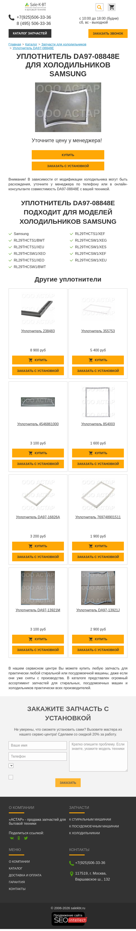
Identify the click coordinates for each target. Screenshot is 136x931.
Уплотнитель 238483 (38, 331)
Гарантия (17, 884)
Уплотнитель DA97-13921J (98, 611)
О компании (19, 863)
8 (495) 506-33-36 (34, 23)
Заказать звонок (108, 33)
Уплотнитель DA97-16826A (38, 518)
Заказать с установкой (68, 165)
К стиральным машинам (90, 821)
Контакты (17, 891)
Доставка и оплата (25, 877)
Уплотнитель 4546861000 (38, 424)
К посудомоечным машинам (94, 828)
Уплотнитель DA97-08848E (33, 47)
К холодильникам (84, 835)
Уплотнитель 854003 (98, 424)
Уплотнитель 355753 (98, 331)
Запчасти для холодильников (63, 44)
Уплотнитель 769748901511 (98, 518)
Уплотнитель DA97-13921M (38, 611)
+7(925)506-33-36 (34, 17)
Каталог (31, 44)
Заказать (68, 783)
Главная (15, 44)
